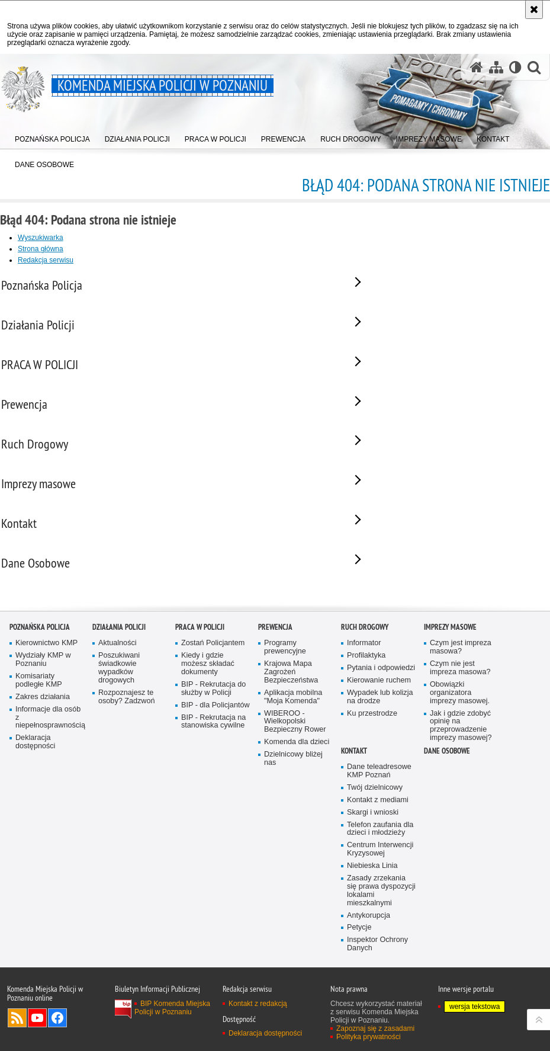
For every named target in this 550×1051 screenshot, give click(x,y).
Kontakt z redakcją (258, 1042)
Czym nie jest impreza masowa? (460, 706)
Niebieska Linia (372, 904)
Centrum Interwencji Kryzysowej (380, 888)
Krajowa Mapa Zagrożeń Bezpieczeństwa (291, 710)
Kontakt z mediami (378, 838)
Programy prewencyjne (285, 686)
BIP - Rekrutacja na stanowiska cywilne (213, 760)
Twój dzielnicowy (375, 826)
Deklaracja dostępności (35, 781)
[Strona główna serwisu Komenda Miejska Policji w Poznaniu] (476, 67)
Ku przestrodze (372, 752)
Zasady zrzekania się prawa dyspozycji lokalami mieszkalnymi (381, 929)
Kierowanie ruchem (379, 719)
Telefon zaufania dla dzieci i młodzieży (380, 868)
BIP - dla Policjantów (215, 744)
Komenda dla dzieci (296, 780)
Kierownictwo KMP (46, 681)
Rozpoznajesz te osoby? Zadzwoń (126, 736)
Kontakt (354, 789)
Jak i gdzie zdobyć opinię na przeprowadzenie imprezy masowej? (461, 764)
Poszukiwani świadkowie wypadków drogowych (119, 706)
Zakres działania (42, 735)
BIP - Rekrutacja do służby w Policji (213, 727)
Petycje (359, 966)
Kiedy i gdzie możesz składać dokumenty (207, 702)
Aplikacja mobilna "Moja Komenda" (293, 736)
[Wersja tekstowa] (515, 67)
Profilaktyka (366, 694)
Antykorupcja (368, 954)
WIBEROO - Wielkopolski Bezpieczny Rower (295, 760)
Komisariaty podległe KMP (38, 719)
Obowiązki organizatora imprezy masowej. (460, 731)
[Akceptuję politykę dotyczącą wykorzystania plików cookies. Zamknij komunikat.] (534, 9)
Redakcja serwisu (45, 260)
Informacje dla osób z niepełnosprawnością (49, 756)
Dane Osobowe (447, 789)
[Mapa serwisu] (496, 67)
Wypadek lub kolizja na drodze (380, 736)
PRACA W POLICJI (199, 666)
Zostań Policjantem (213, 681)
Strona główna (40, 249)
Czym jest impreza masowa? (460, 686)
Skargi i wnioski (372, 851)
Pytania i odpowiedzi (381, 706)
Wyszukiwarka (40, 237)
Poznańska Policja (39, 666)
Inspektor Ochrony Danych (377, 983)
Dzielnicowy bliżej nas (293, 797)
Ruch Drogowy (364, 666)
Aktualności (117, 681)
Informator (364, 681)
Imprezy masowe (450, 666)
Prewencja (275, 666)
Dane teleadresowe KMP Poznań (379, 810)
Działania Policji (119, 666)
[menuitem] (52, 136)
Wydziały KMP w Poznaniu (43, 698)
